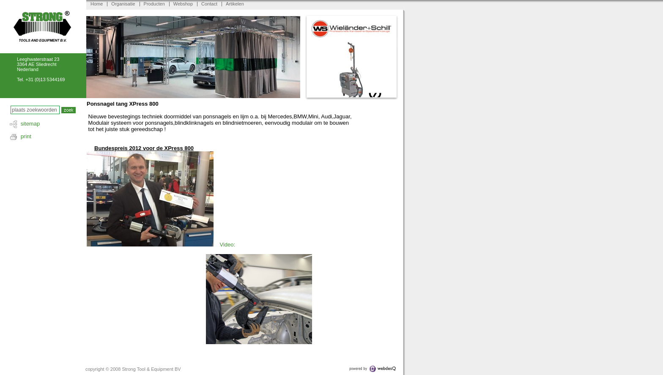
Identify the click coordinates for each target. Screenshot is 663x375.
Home (96, 3)
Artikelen (235, 3)
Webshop (183, 3)
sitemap (30, 123)
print (26, 136)
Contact (209, 3)
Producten (154, 3)
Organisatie (123, 3)
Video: (227, 244)
